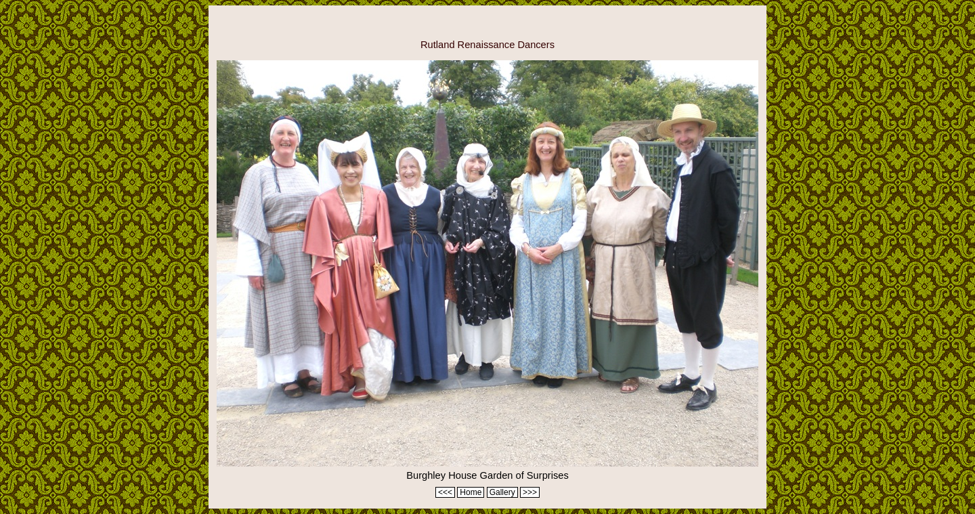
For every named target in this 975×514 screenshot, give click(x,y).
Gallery (502, 492)
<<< (445, 492)
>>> (530, 492)
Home (470, 492)
